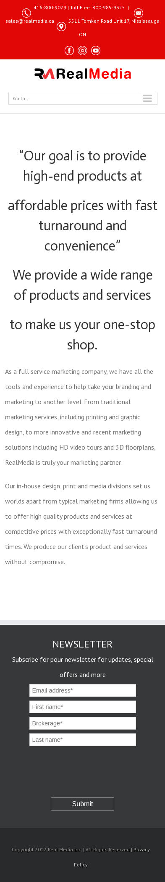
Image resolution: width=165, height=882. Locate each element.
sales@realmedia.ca (29, 21)
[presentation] (83, 764)
